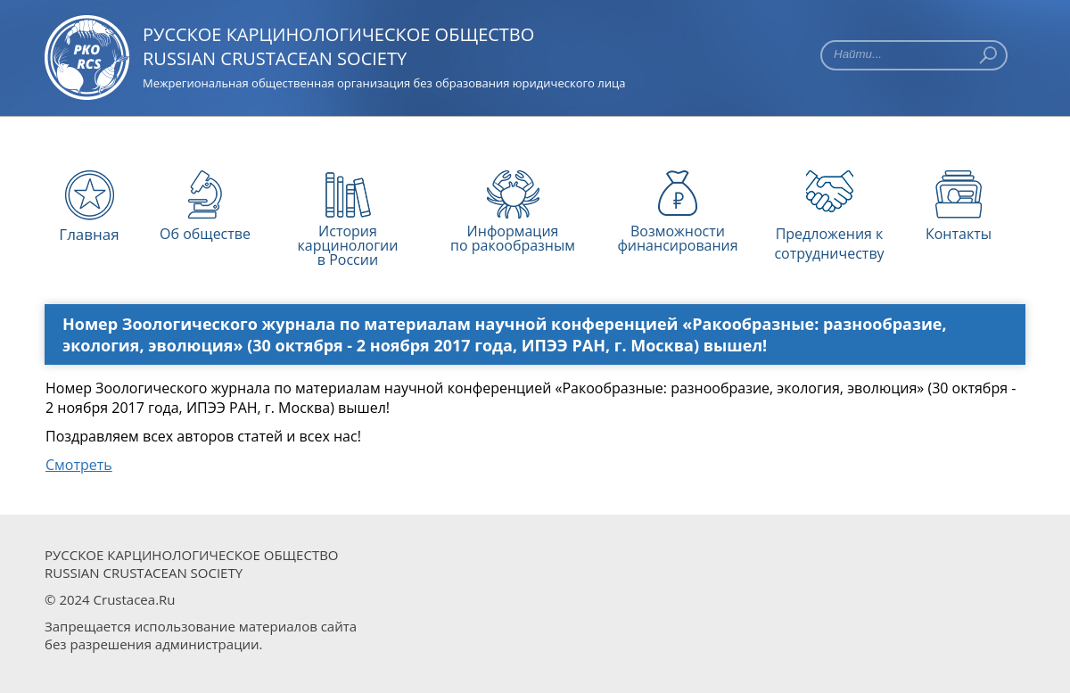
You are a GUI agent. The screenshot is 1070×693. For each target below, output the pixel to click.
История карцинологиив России (348, 236)
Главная (89, 234)
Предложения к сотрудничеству (829, 237)
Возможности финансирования (677, 236)
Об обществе (205, 233)
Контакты (959, 233)
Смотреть (78, 464)
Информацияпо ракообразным (512, 236)
